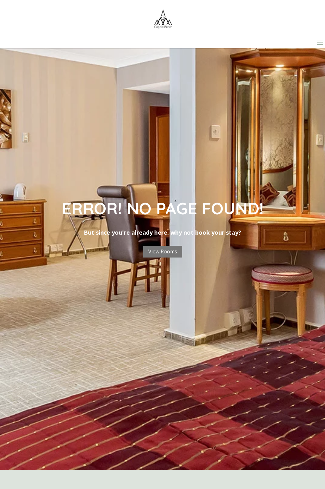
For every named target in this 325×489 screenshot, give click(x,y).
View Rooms (162, 251)
